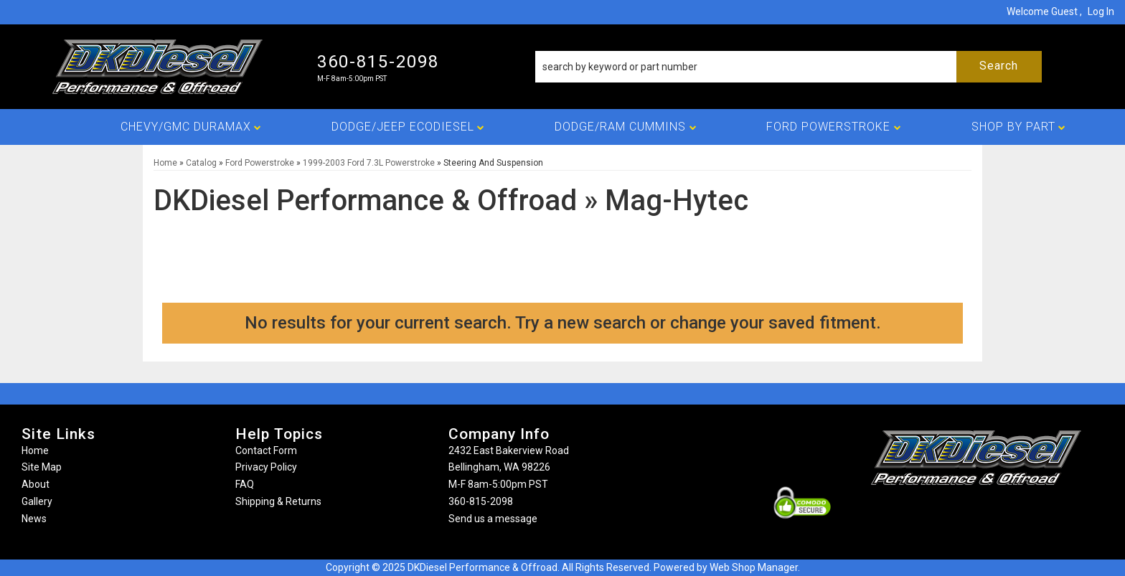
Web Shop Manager (754, 567)
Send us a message (492, 518)
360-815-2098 (480, 501)
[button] (788, 66)
